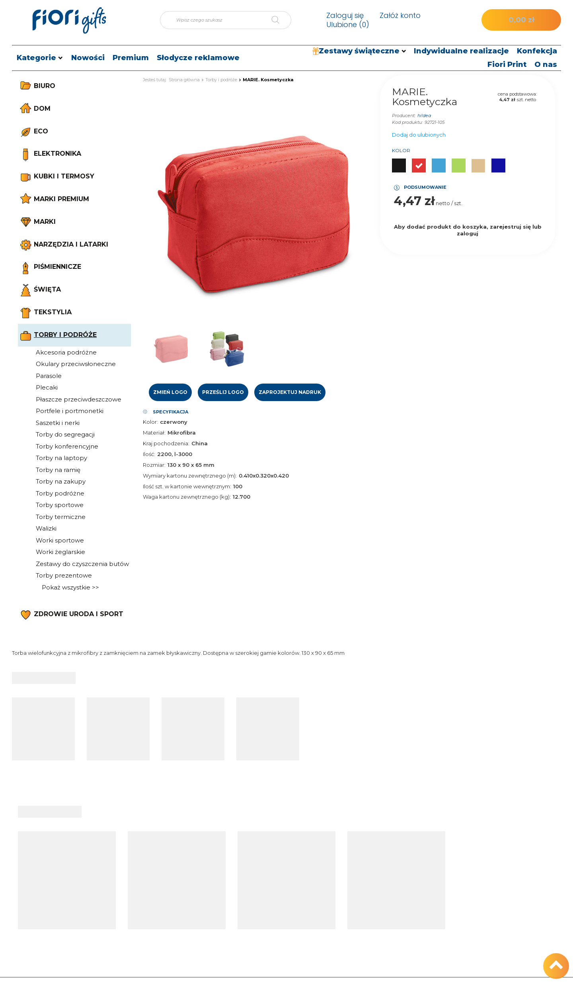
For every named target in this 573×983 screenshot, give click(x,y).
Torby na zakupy (61, 481)
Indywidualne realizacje (461, 51)
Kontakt (490, 846)
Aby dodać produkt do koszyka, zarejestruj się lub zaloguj (468, 230)
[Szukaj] (281, 20)
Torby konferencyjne (67, 446)
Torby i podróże (221, 79)
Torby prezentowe (64, 575)
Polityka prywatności (401, 913)
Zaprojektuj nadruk (290, 392)
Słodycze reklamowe (198, 57)
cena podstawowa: (517, 94)
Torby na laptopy (61, 458)
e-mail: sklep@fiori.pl (501, 875)
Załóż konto (400, 15)
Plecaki (47, 387)
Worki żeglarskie (60, 552)
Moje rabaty (288, 913)
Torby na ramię (58, 470)
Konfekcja (537, 51)
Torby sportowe (60, 505)
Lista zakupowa (293, 888)
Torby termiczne (61, 517)
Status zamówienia (198, 863)
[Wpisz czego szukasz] (225, 20)
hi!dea (424, 115)
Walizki (46, 528)
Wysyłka (384, 875)
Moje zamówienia (296, 863)
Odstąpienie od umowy (404, 926)
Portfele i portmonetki (69, 411)
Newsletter (287, 926)
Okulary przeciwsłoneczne (76, 364)
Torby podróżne (60, 493)
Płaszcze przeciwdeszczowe (78, 399)
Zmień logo (170, 392)
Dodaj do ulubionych (419, 134)
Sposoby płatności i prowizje (411, 888)
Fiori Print (506, 64)
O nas (545, 64)
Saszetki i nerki (58, 423)
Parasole (49, 376)
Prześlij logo (223, 392)
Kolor (401, 150)
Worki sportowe (60, 540)
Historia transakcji (296, 901)
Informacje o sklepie (400, 863)
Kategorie (36, 57)
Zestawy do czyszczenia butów (82, 564)
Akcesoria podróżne (66, 352)
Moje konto (296, 846)
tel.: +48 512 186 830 (501, 863)
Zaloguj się (345, 15)
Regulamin (387, 901)
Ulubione (347, 24)
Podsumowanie (425, 187)
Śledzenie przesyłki (198, 875)
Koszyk (282, 875)
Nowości (88, 57)
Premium (131, 57)
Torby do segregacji (65, 434)
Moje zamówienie (209, 846)
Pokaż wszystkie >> (70, 587)
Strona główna (184, 79)
